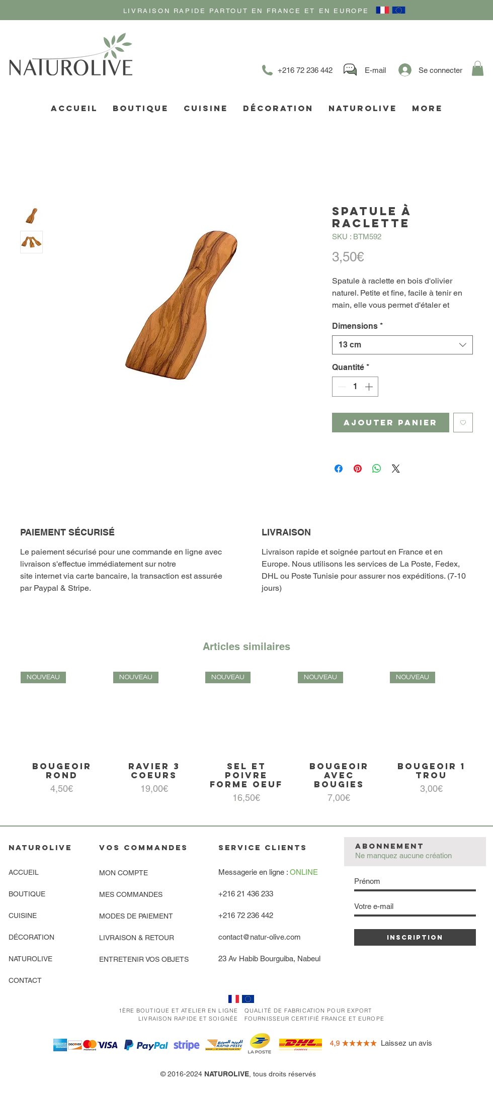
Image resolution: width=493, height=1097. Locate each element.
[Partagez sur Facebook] (339, 469)
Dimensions (357, 326)
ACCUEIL (24, 872)
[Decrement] (341, 386)
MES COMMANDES (130, 894)
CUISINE (23, 915)
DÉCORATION (31, 937)
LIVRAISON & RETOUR (136, 938)
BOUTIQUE (27, 894)
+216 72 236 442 (245, 915)
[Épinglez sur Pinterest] (358, 469)
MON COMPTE (123, 873)
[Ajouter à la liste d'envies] (463, 422)
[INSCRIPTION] (415, 937)
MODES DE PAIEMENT (136, 916)
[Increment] (370, 386)
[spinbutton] (355, 386)
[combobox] (402, 344)
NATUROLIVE (30, 959)
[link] (477, 68)
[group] (246, 738)
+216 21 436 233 (245, 893)
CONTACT (25, 980)
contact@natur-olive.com (259, 937)
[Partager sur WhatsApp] (377, 469)
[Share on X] (396, 469)
